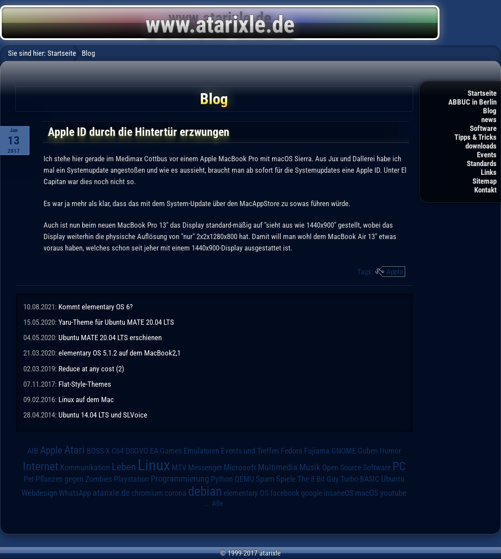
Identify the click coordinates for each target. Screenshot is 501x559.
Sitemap (484, 181)
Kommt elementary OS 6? (95, 306)
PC (399, 466)
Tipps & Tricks (475, 137)
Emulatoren (201, 450)
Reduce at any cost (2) (91, 368)
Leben (124, 467)
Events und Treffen (250, 450)
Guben (368, 450)
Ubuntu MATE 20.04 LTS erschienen (110, 337)
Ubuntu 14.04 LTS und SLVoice (102, 414)
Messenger (205, 467)
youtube (393, 493)
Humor (390, 450)
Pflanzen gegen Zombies (74, 479)
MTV (179, 467)
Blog (490, 110)
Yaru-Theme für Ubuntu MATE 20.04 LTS (116, 322)
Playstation (131, 479)
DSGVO (137, 450)
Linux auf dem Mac (86, 399)
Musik (309, 467)
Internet (40, 466)
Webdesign (39, 493)
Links (489, 172)
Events (487, 154)
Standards (482, 163)
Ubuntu (392, 479)
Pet (29, 479)
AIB (32, 450)
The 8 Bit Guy (318, 478)
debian (205, 491)
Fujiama (317, 450)
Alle (217, 503)
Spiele (286, 479)
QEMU (244, 479)
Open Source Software (356, 467)
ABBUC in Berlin (472, 102)
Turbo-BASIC (360, 478)
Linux (154, 465)
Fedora (291, 450)
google (311, 493)
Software (483, 128)
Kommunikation (85, 467)
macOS (366, 493)
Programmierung (180, 479)
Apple (394, 271)
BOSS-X (98, 450)
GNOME (343, 450)
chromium (147, 493)
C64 (118, 450)
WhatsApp (75, 493)
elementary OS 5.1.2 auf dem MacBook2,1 (119, 352)
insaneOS (338, 493)
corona (175, 493)
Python (222, 479)
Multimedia (278, 467)
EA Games (166, 450)
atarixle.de (111, 493)
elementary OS (246, 492)
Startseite (482, 93)
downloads (481, 146)
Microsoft (240, 467)
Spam (265, 479)
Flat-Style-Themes (84, 384)
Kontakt (485, 189)
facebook (284, 493)
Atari (74, 449)
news (489, 119)
